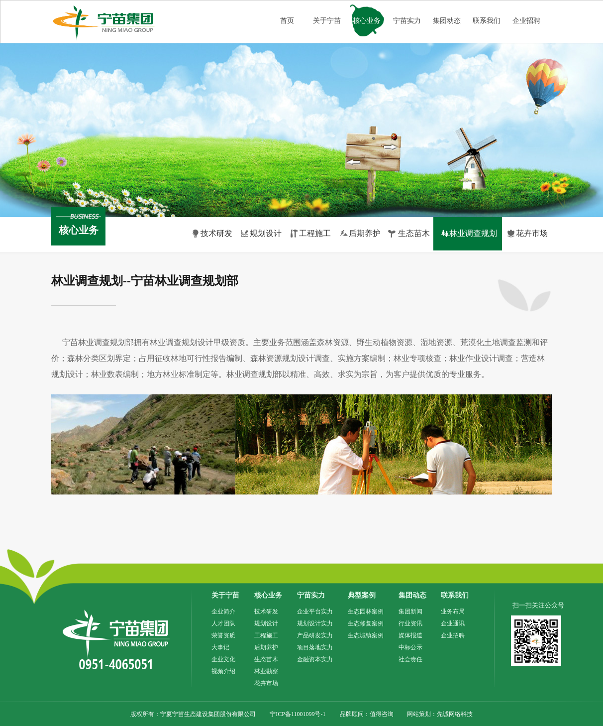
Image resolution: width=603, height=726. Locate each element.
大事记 (220, 647)
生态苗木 (266, 659)
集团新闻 (410, 611)
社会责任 (410, 659)
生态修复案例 (366, 623)
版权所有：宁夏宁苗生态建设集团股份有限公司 (193, 714)
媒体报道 (410, 635)
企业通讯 (453, 623)
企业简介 (223, 611)
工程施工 (266, 635)
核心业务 (367, 20)
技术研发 (266, 611)
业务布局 (453, 611)
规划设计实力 (315, 623)
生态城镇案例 (366, 635)
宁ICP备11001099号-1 (297, 714)
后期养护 (266, 647)
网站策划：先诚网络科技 (440, 714)
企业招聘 (526, 20)
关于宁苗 (327, 20)
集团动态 (447, 20)
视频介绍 (223, 671)
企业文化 (223, 659)
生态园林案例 (366, 611)
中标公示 (410, 647)
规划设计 (266, 623)
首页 (287, 20)
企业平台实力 (315, 611)
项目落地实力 (315, 647)
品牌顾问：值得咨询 (367, 714)
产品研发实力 (315, 635)
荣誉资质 (223, 635)
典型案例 (362, 595)
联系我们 (487, 20)
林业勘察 (266, 671)
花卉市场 (266, 683)
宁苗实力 (407, 20)
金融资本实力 (315, 659)
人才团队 (223, 623)
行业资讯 (410, 623)
